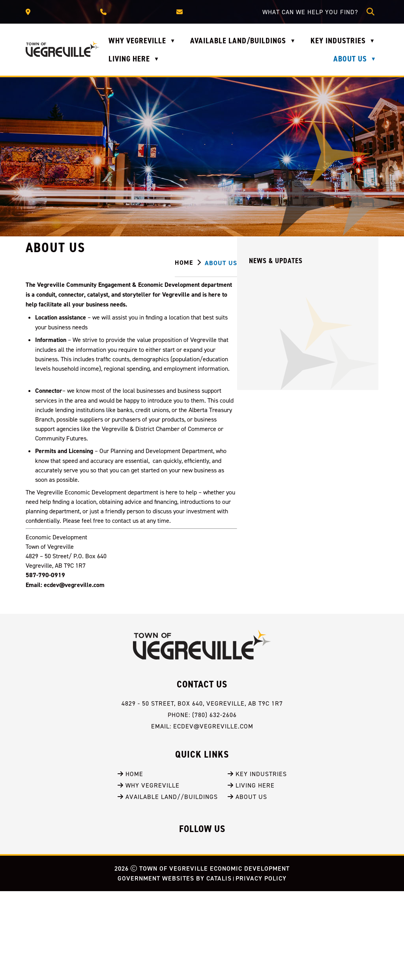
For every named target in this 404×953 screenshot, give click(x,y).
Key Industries (257, 836)
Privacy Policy (261, 940)
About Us (247, 858)
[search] (312, 12)
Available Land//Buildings (168, 858)
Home (130, 836)
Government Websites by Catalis (175, 940)
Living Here (251, 847)
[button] (370, 12)
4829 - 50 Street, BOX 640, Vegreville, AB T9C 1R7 (202, 765)
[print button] (369, 264)
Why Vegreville (149, 847)
